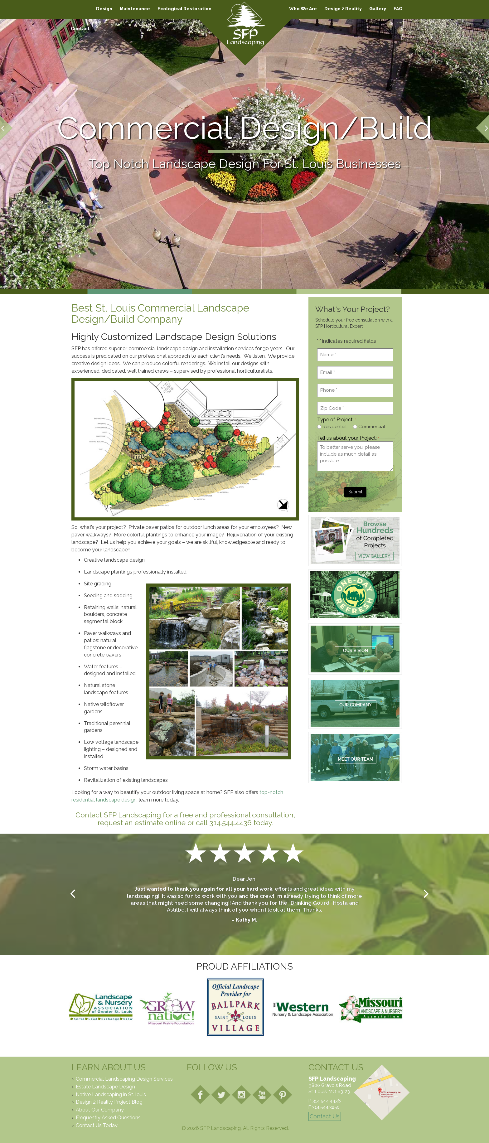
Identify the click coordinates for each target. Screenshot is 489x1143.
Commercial (371, 426)
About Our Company (100, 1110)
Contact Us (325, 1116)
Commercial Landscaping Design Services (124, 1079)
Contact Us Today (97, 1125)
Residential (334, 426)
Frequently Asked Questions (108, 1118)
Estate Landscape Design (105, 1087)
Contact (80, 28)
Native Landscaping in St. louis (111, 1094)
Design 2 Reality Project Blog (109, 1102)
